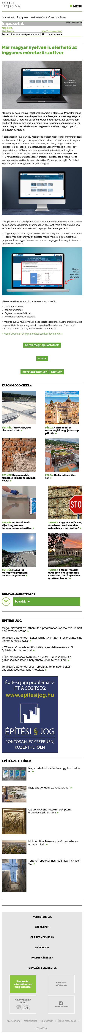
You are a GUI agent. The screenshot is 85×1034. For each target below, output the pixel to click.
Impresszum (47, 1021)
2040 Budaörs (8, 31)
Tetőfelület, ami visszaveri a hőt (16, 429)
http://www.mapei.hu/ (52, 31)
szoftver (61, 17)
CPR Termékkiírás (42, 937)
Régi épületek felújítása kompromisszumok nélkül (18, 478)
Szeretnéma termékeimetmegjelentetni (23, 984)
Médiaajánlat (30, 1021)
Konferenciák (42, 916)
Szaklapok (42, 927)
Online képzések (42, 957)
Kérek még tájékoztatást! (42, 345)
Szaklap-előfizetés (61, 984)
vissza (42, 358)
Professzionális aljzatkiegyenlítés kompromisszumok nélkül (17, 525)
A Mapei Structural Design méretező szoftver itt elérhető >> (32, 334)
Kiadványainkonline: (23, 1004)
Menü (77, 6)
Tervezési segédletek (42, 967)
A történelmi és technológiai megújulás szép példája (62, 430)
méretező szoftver (42, 17)
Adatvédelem (13, 1021)
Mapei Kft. (8, 17)
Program (22, 17)
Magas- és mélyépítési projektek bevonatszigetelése (14, 573)
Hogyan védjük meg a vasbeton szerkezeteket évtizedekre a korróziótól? (65, 525)
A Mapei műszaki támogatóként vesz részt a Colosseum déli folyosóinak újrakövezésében (64, 574)
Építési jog (42, 947)
